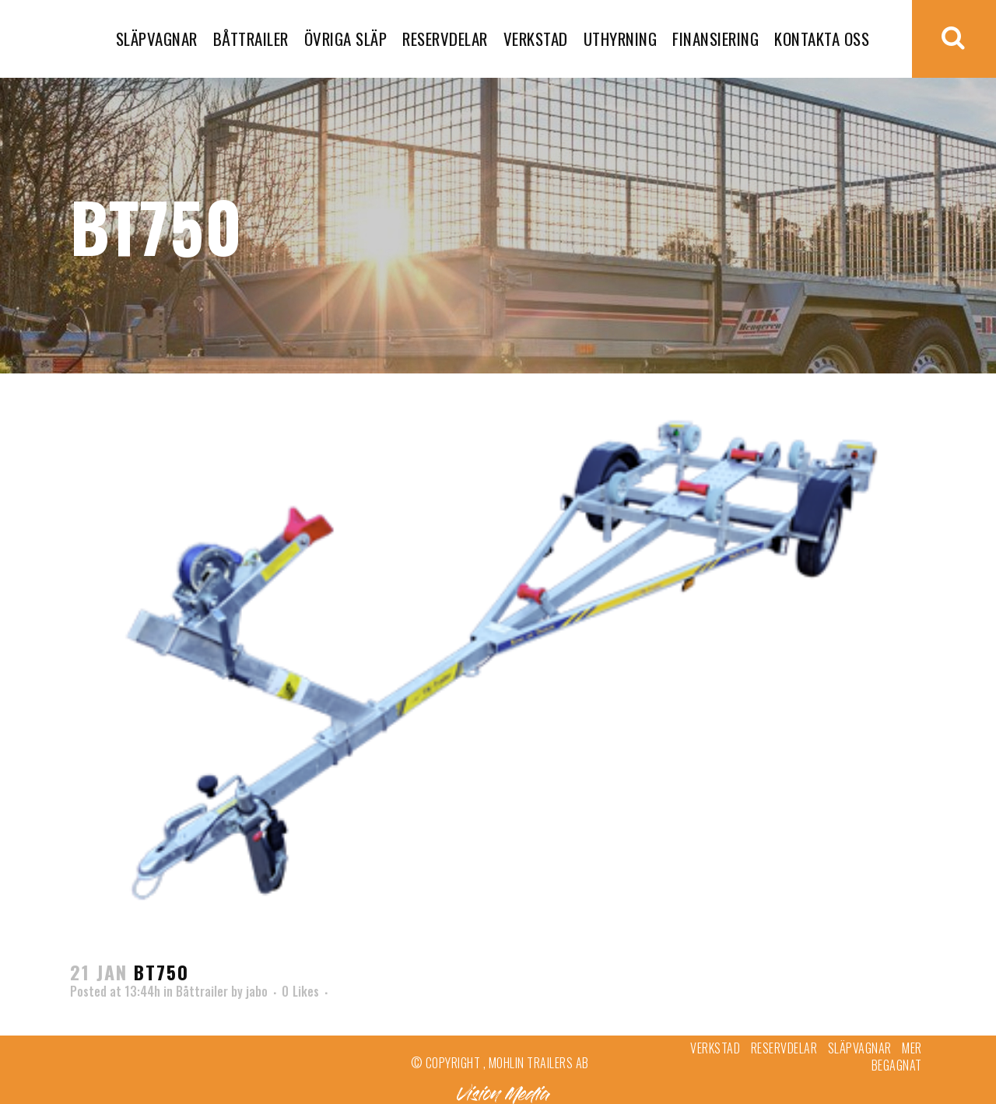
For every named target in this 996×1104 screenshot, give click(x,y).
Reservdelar (784, 1048)
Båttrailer (202, 991)
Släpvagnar (860, 1048)
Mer (912, 1048)
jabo (257, 991)
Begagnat (897, 1065)
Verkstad (715, 1048)
